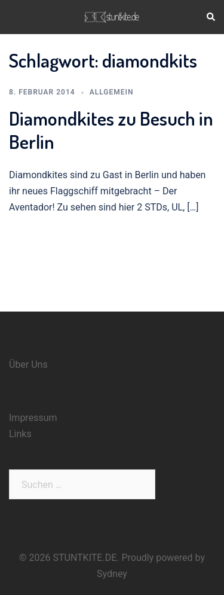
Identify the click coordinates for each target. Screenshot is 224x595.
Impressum (33, 417)
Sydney (112, 573)
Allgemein (112, 92)
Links (20, 434)
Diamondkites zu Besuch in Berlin (111, 129)
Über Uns (28, 364)
